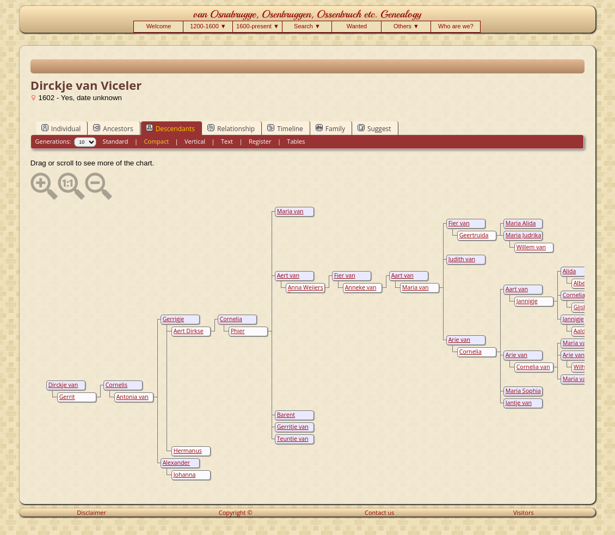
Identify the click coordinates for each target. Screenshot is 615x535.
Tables (296, 141)
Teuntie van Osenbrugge (292, 442)
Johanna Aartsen (184, 478)
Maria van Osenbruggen (293, 215)
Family (330, 128)
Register (260, 141)
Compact (156, 141)
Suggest (374, 128)
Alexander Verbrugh (175, 466)
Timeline (285, 128)
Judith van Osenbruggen (465, 262)
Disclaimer (91, 512)
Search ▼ (307, 26)
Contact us (379, 512)
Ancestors (113, 128)
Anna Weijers (305, 287)
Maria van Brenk (415, 291)
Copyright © (236, 512)
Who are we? (455, 26)
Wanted (357, 26)
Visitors (523, 512)
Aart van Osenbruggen (522, 292)
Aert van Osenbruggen (293, 279)
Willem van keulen (530, 251)
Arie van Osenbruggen (579, 358)
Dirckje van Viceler (62, 388)
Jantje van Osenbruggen (522, 406)
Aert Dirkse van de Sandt (189, 334)
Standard (115, 141)
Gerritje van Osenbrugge (292, 430)
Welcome (158, 26)
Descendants (170, 128)
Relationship (231, 128)
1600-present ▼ (257, 26)
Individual (61, 128)
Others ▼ (406, 26)
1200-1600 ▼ (208, 26)
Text (227, 141)
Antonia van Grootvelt (132, 400)
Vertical (194, 141)
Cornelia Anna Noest (473, 355)
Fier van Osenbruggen (465, 227)
